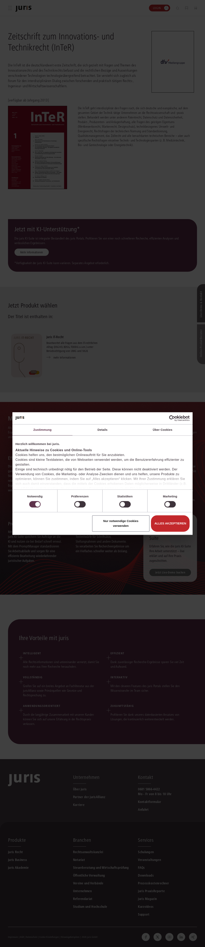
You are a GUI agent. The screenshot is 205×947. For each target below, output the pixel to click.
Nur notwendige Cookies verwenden (120, 523)
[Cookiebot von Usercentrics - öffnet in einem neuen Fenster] (172, 418)
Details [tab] (102, 429)
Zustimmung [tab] (42, 429)
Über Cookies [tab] (162, 429)
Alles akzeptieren (170, 523)
